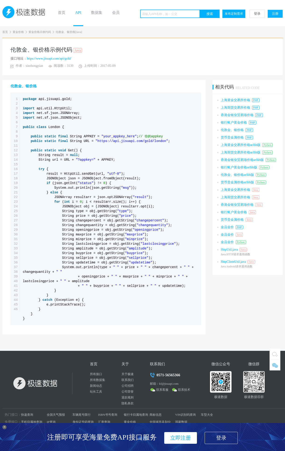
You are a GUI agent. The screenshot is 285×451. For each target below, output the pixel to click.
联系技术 (184, 389)
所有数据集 (97, 380)
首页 (61, 12)
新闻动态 (96, 385)
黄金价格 (18, 32)
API (78, 12)
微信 (275, 365)
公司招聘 (127, 385)
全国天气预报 (56, 414)
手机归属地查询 (31, 422)
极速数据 (25, 13)
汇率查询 (104, 422)
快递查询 (27, 414)
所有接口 (96, 374)
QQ (275, 354)
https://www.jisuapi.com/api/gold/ (49, 58)
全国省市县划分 (160, 422)
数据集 (96, 12)
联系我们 (127, 380)
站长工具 (96, 391)
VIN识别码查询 (185, 414)
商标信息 (156, 414)
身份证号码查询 (83, 422)
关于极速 (127, 374)
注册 (275, 13)
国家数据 (181, 422)
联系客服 (162, 389)
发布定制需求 (234, 13)
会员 (116, 12)
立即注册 (180, 438)
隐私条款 (127, 403)
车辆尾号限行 (81, 414)
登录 (257, 13)
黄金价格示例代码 (39, 32)
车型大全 (207, 414)
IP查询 (51, 422)
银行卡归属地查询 (136, 414)
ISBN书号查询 (107, 414)
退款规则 (127, 397)
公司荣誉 (127, 391)
